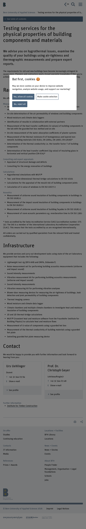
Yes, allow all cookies (23, 97)
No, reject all (20, 104)
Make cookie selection (47, 97)
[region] (43, 92)
